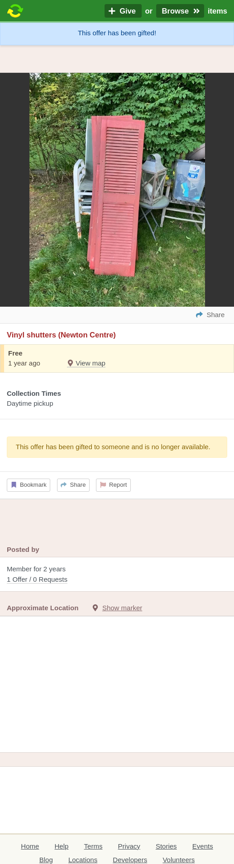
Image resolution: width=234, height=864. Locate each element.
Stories (166, 846)
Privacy (129, 846)
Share (73, 484)
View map (86, 363)
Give (123, 11)
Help (62, 846)
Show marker (122, 608)
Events (202, 846)
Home (30, 846)
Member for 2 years (117, 574)
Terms (93, 846)
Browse (180, 11)
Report (113, 484)
